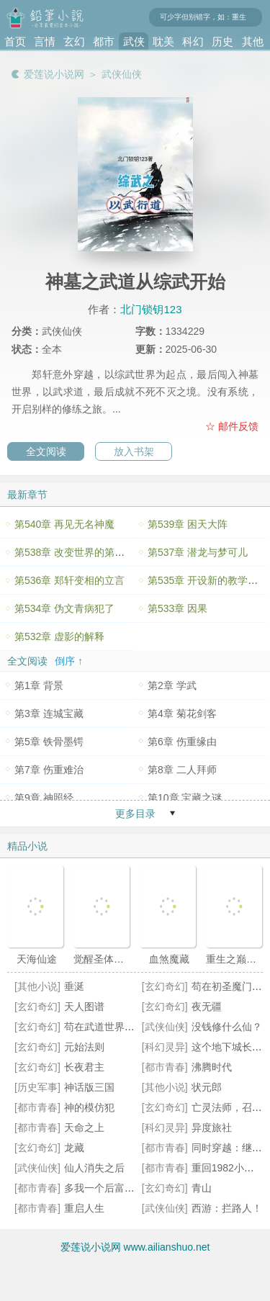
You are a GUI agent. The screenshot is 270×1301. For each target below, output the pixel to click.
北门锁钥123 (150, 309)
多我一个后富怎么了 (109, 1188)
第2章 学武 (172, 685)
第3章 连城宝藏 (49, 713)
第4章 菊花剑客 (182, 713)
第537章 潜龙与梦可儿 (198, 552)
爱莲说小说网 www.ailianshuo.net (135, 1247)
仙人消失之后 (94, 1168)
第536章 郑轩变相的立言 (69, 580)
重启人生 (84, 1208)
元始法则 (84, 1047)
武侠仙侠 (122, 74)
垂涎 (74, 986)
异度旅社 (212, 1127)
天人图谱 (84, 1006)
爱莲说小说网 (54, 74)
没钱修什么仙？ (227, 1026)
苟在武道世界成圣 (104, 1026)
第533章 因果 (177, 608)
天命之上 (84, 1127)
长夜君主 (84, 1067)
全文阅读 (46, 451)
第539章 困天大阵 (188, 524)
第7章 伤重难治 (49, 769)
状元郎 (207, 1087)
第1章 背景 (38, 685)
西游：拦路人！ (227, 1208)
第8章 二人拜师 (182, 769)
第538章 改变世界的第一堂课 (79, 552)
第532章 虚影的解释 (59, 636)
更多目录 (135, 813)
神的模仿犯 (89, 1107)
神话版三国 (89, 1087)
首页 (15, 41)
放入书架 (134, 451)
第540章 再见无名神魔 (64, 524)
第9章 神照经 (43, 797)
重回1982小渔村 (228, 1168)
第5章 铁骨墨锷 (49, 741)
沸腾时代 (212, 1067)
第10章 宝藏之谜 (185, 797)
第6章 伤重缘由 (182, 741)
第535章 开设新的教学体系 (208, 580)
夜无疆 (207, 1006)
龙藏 (74, 1147)
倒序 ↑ (69, 661)
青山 (202, 1188)
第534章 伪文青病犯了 (64, 608)
